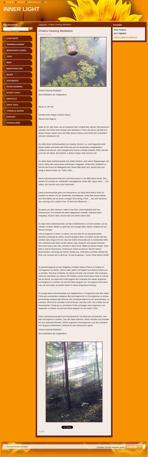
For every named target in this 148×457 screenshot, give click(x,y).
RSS (45, 2)
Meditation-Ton (15, 68)
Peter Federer (14, 87)
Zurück (41, 431)
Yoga (9, 56)
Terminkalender (15, 44)
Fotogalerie (13, 123)
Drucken (20, 2)
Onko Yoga (12, 105)
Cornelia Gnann (15, 111)
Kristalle (12, 99)
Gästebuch (12, 81)
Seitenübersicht (34, 2)
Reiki (9, 62)
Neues (10, 74)
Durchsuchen (10, 24)
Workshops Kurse (16, 50)
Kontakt (11, 117)
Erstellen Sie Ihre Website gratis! (111, 447)
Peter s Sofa (13, 93)
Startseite (43, 24)
